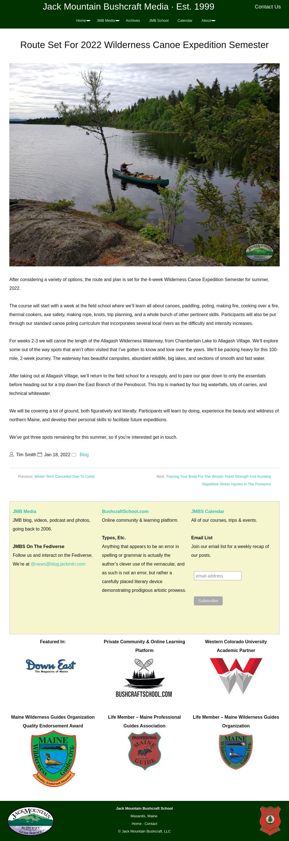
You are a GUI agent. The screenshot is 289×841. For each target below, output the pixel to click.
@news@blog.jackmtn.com (58, 564)
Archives (133, 20)
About (206, 20)
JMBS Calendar (207, 511)
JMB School (158, 20)
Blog (84, 454)
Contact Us (268, 7)
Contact (150, 824)
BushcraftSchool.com (125, 511)
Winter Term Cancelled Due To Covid (64, 476)
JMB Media (106, 20)
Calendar (185, 20)
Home (81, 20)
